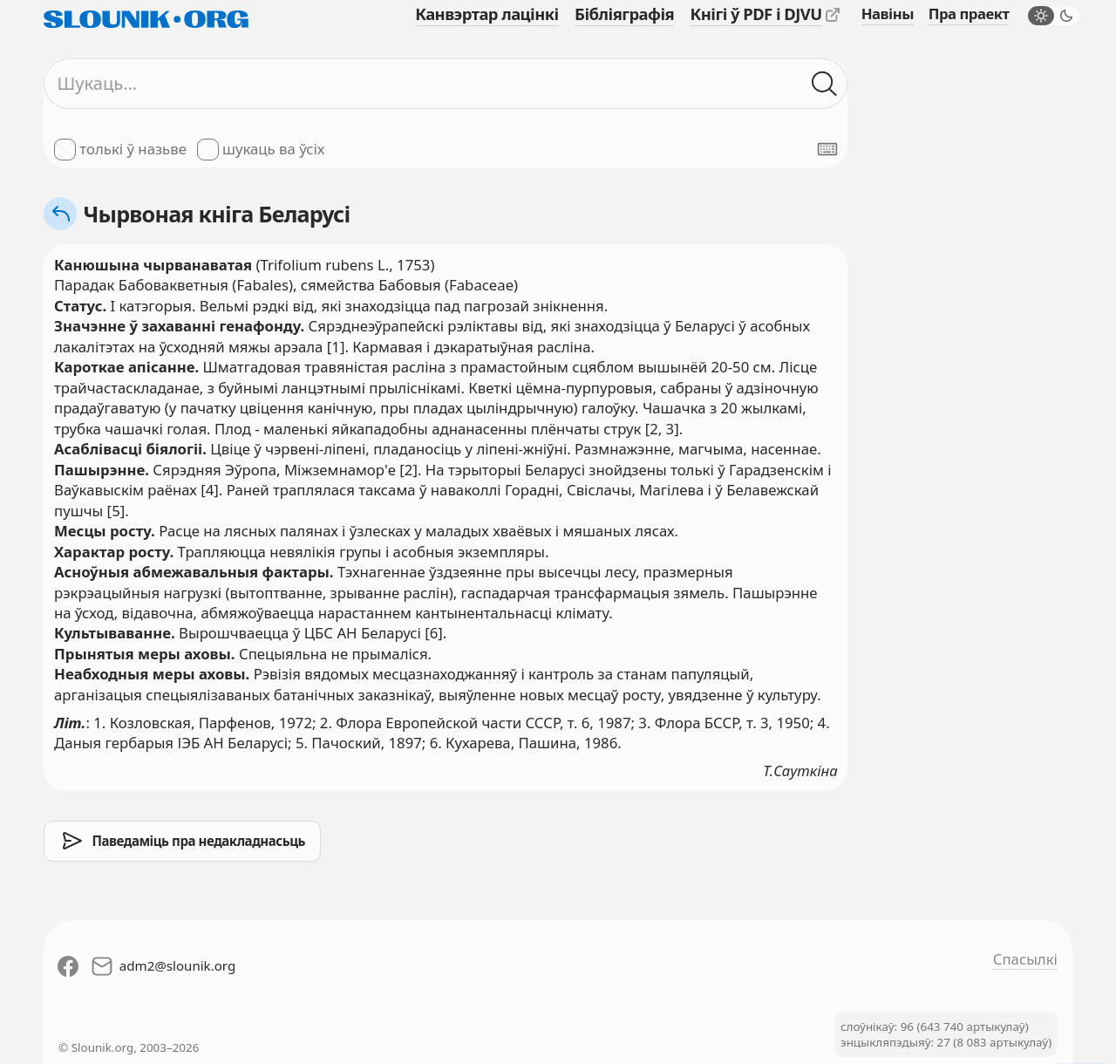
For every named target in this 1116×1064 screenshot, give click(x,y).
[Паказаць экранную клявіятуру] (827, 149)
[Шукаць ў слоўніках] (824, 83)
